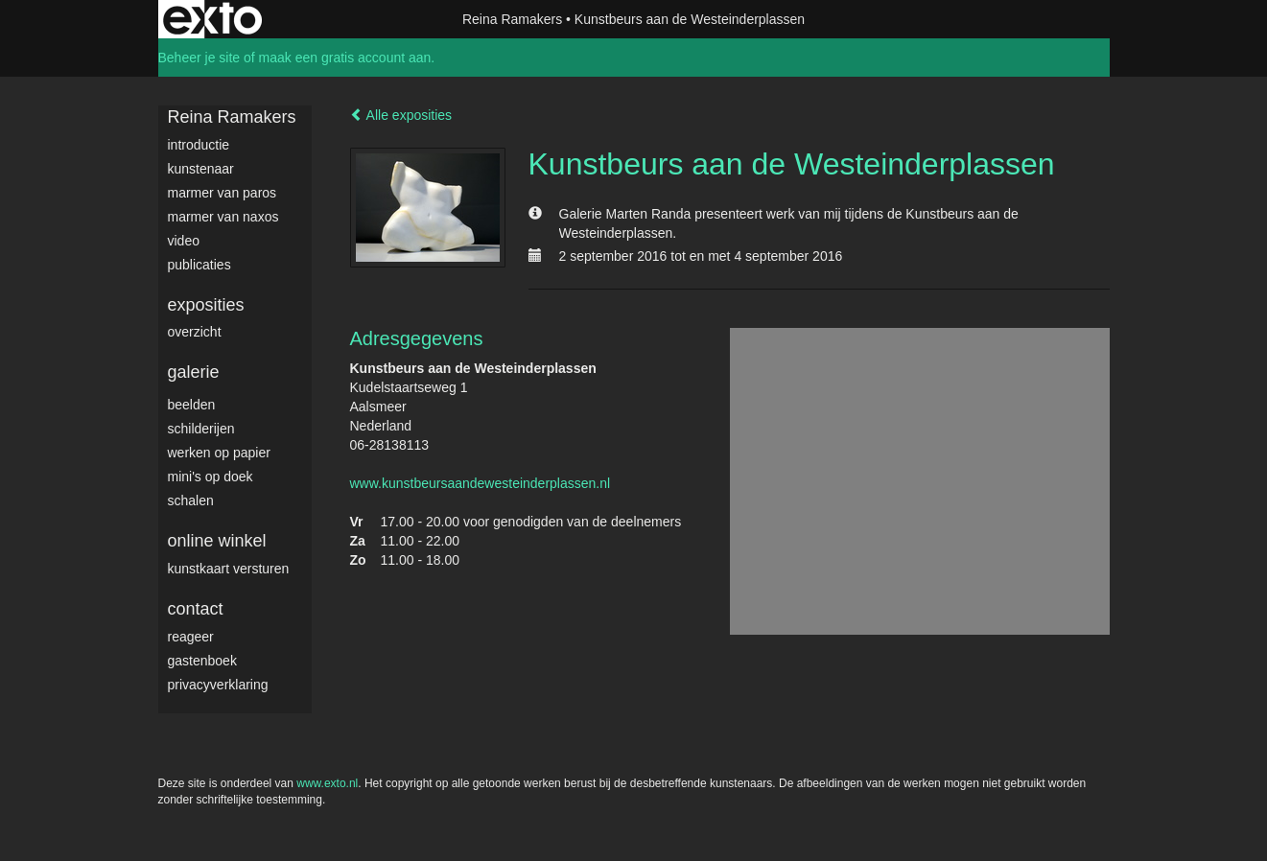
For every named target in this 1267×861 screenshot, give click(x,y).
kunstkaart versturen (229, 568)
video (183, 240)
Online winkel (217, 540)
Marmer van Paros (222, 192)
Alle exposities (401, 115)
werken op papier (219, 452)
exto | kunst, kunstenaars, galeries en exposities (212, 19)
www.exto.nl (327, 783)
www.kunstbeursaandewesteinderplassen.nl (480, 483)
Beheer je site (199, 57)
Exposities (206, 304)
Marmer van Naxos (223, 216)
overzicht (195, 331)
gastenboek (202, 660)
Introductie (199, 144)
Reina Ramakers (512, 19)
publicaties (199, 264)
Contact (195, 608)
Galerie (194, 372)
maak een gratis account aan (345, 57)
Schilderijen (201, 428)
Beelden (192, 404)
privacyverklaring (218, 684)
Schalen (191, 500)
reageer (191, 636)
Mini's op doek (210, 476)
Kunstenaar (201, 168)
